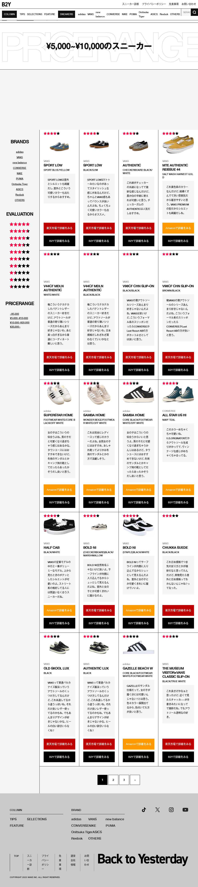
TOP (16, 855)
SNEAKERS (66, 14)
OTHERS (175, 14)
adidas (81, 14)
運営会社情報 (73, 860)
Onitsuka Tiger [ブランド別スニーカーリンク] (20, 184)
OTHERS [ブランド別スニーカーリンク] (20, 200)
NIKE (125, 14)
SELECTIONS (34, 14)
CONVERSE (113, 14)
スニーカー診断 (130, 4)
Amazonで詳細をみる (178, 228)
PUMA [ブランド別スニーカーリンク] (19, 178)
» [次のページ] (135, 779)
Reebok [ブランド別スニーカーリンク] (19, 194)
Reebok (164, 14)
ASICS (154, 14)
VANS (90, 14)
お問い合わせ (189, 4)
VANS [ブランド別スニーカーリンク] (20, 157)
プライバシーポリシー (154, 4)
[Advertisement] (99, 100)
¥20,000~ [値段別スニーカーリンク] (15, 326)
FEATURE (49, 14)
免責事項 (174, 4)
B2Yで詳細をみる (59, 240)
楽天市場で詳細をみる (59, 228)
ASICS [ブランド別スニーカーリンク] (19, 189)
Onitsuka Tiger (81, 832)
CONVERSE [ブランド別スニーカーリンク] (19, 167)
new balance (115, 819)
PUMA (133, 14)
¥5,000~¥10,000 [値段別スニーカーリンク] (19, 318)
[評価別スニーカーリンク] (20, 225)
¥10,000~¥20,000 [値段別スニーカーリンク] (19, 322)
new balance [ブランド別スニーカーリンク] (20, 162)
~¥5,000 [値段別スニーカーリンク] (14, 313)
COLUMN (9, 14)
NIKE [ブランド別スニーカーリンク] (19, 173)
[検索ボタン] (194, 12)
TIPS (22, 14)
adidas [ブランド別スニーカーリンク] (19, 151)
